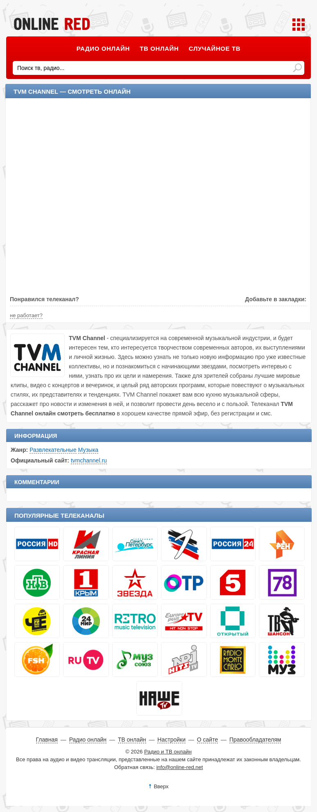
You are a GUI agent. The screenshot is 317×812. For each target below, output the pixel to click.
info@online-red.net (179, 767)
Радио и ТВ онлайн (168, 752)
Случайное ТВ (214, 48)
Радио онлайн (103, 48)
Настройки (171, 739)
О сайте (207, 739)
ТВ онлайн (159, 48)
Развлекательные (53, 450)
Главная (47, 739)
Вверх (161, 786)
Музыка (88, 450)
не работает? (26, 315)
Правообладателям (255, 739)
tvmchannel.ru (89, 460)
